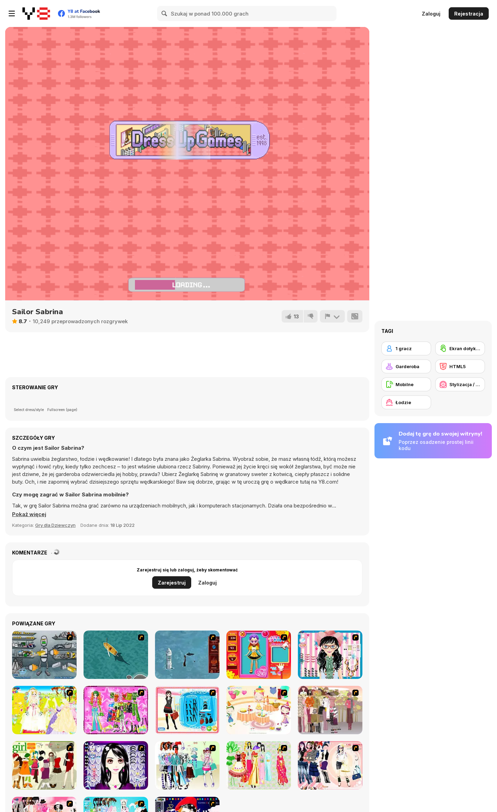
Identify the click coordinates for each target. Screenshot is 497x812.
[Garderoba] (406, 366)
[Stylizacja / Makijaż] (460, 384)
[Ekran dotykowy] (460, 348)
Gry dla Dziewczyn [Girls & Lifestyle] (55, 525)
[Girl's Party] (258, 710)
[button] (29, 514)
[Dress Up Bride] (44, 710)
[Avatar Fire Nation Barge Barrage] (187, 655)
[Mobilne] (406, 384)
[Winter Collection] (187, 765)
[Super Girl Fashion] (44, 765)
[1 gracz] (406, 348)
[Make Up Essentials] (116, 765)
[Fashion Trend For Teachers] (330, 710)
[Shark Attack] (116, 655)
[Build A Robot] (44, 655)
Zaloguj (431, 14)
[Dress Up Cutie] (330, 655)
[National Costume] (258, 765)
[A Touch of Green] (116, 710)
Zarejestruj (172, 583)
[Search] (164, 13)
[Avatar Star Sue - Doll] (258, 655)
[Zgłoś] (332, 316)
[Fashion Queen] (187, 710)
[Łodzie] (406, 402)
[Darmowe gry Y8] (36, 13)
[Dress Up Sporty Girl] (330, 765)
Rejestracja (468, 14)
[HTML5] (460, 366)
